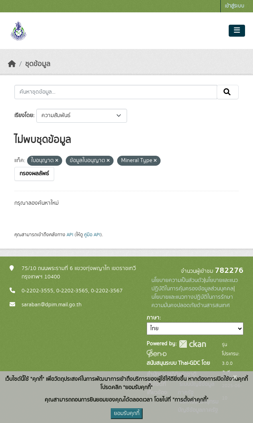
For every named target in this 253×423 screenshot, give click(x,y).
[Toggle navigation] (237, 31)
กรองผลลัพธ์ (34, 174)
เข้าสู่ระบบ (234, 6)
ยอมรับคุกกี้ (126, 413)
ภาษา (153, 318)
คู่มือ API (92, 234)
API (70, 234)
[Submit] (228, 92)
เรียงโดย (23, 115)
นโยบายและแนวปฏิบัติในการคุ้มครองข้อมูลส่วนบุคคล (194, 284)
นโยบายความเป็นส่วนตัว (177, 280)
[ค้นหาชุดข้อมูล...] (115, 92)
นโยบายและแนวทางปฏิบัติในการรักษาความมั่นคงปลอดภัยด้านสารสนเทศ (192, 301)
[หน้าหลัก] (12, 64)
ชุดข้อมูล (37, 64)
